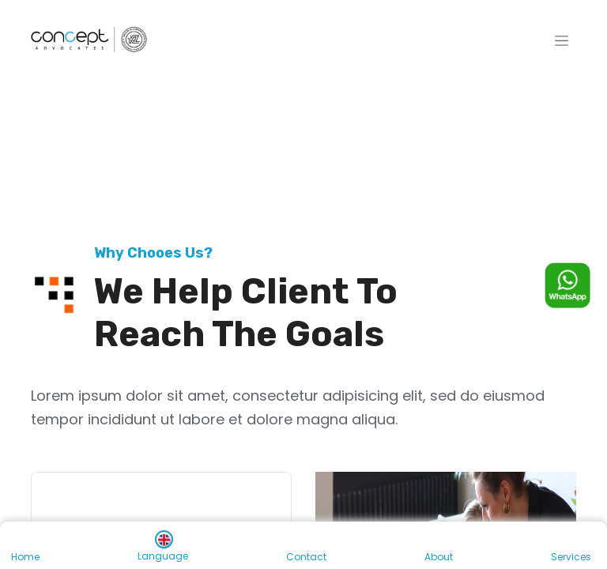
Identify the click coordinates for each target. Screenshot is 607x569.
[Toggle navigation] (561, 40)
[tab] (161, 501)
